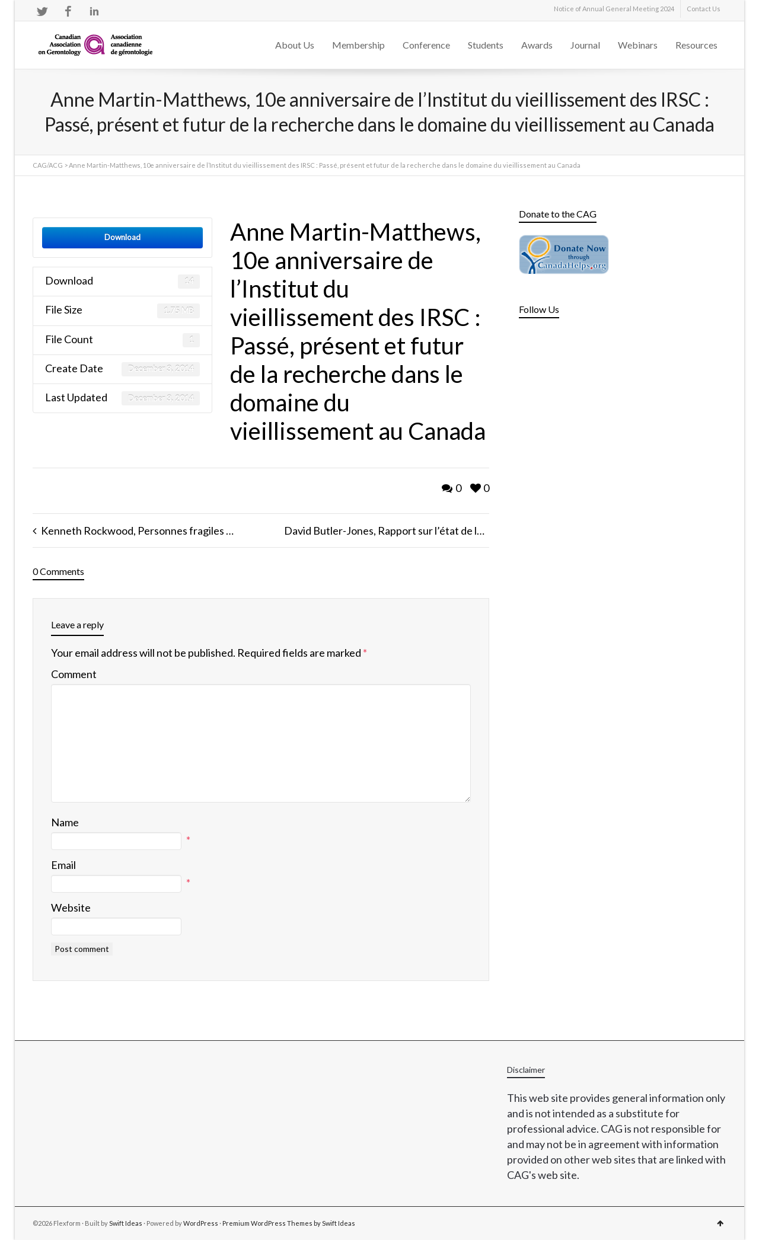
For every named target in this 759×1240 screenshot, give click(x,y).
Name (65, 822)
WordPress (200, 1223)
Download (122, 237)
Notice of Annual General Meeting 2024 (614, 8)
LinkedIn (94, 11)
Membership (358, 44)
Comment (74, 673)
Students (485, 44)
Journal (585, 44)
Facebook (68, 11)
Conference (426, 44)
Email (63, 864)
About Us (294, 44)
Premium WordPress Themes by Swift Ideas (288, 1223)
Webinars (638, 44)
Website (71, 907)
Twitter (42, 11)
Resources (696, 44)
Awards (537, 44)
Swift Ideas (125, 1223)
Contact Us (703, 8)
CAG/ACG (48, 165)
